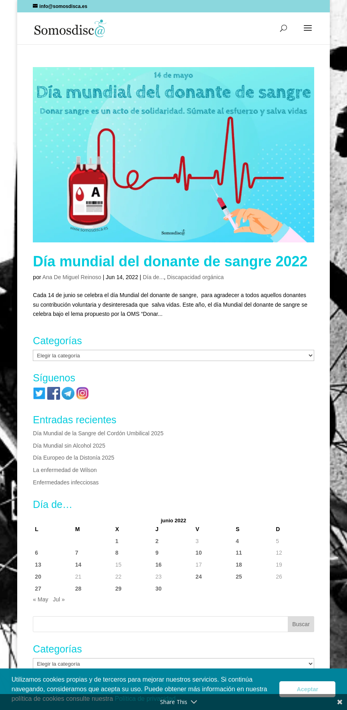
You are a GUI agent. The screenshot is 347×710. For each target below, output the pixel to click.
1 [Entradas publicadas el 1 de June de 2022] (116, 541)
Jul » (59, 599)
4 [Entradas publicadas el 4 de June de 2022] (237, 541)
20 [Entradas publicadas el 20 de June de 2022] (38, 576)
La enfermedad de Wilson (65, 470)
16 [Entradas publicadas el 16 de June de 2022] (158, 564)
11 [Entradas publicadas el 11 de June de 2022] (239, 552)
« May (40, 599)
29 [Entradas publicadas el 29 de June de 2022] (118, 588)
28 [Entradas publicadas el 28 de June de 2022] (78, 588)
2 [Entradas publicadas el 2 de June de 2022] (156, 541)
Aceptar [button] (307, 689)
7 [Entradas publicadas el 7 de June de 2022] (76, 552)
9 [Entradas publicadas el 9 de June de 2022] (156, 552)
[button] (307, 33)
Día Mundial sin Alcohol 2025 (69, 445)
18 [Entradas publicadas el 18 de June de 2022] (239, 564)
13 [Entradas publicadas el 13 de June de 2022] (38, 564)
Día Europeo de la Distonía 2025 (73, 457)
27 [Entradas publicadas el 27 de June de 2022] (38, 588)
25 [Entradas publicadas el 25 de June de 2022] (239, 576)
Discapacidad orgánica (195, 277)
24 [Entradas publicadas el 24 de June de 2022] (199, 576)
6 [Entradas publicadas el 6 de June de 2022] (36, 552)
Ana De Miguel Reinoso (71, 277)
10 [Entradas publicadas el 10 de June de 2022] (199, 552)
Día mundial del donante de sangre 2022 (170, 261)
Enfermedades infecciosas (65, 482)
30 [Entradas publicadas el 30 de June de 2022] (158, 588)
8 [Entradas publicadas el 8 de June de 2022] (116, 552)
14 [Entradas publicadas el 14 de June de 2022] (78, 564)
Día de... (153, 277)
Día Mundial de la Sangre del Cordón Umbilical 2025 (98, 433)
